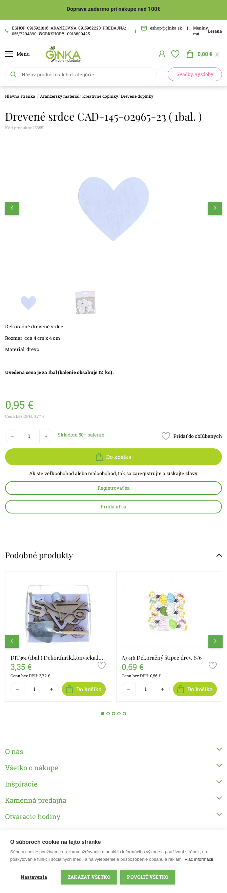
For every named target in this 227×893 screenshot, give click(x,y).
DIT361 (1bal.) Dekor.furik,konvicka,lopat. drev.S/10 (58, 657)
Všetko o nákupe (113, 767)
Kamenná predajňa (113, 799)
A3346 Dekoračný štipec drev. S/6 (162, 657)
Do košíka (113, 457)
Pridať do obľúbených (192, 436)
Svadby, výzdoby (195, 74)
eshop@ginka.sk (161, 28)
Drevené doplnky (137, 96)
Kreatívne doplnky (100, 96)
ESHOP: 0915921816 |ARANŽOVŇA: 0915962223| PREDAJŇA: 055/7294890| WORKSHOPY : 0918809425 (65, 30)
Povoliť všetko (148, 877)
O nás (113, 751)
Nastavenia (34, 877)
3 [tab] (113, 713)
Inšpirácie (113, 783)
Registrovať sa (114, 488)
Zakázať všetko (89, 877)
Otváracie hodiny (113, 816)
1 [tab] (102, 713)
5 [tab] (124, 713)
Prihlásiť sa (113, 506)
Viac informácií (198, 859)
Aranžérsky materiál (60, 96)
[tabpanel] (58, 636)
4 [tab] (119, 713)
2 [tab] (108, 713)
